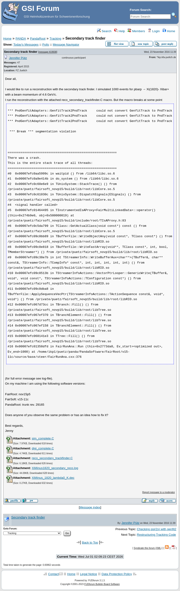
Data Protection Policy (117, 574)
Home (168, 31)
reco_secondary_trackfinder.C (52, 458)
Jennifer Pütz (18, 58)
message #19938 (48, 52)
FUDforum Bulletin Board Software (102, 584)
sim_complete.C (43, 438)
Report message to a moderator (158, 492)
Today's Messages (25, 44)
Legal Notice (88, 574)
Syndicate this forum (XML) (148, 548)
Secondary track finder (20, 51)
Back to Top (90, 542)
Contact (53, 574)
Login (154, 31)
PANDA (20, 38)
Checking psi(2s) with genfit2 (156, 529)
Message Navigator (66, 44)
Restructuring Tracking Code (156, 534)
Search (104, 31)
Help (119, 31)
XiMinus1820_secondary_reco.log (55, 468)
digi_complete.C (43, 448)
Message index (90, 507)
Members (136, 31)
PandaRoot (38, 38)
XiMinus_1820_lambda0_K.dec (53, 477)
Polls (45, 44)
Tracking (55, 38)
